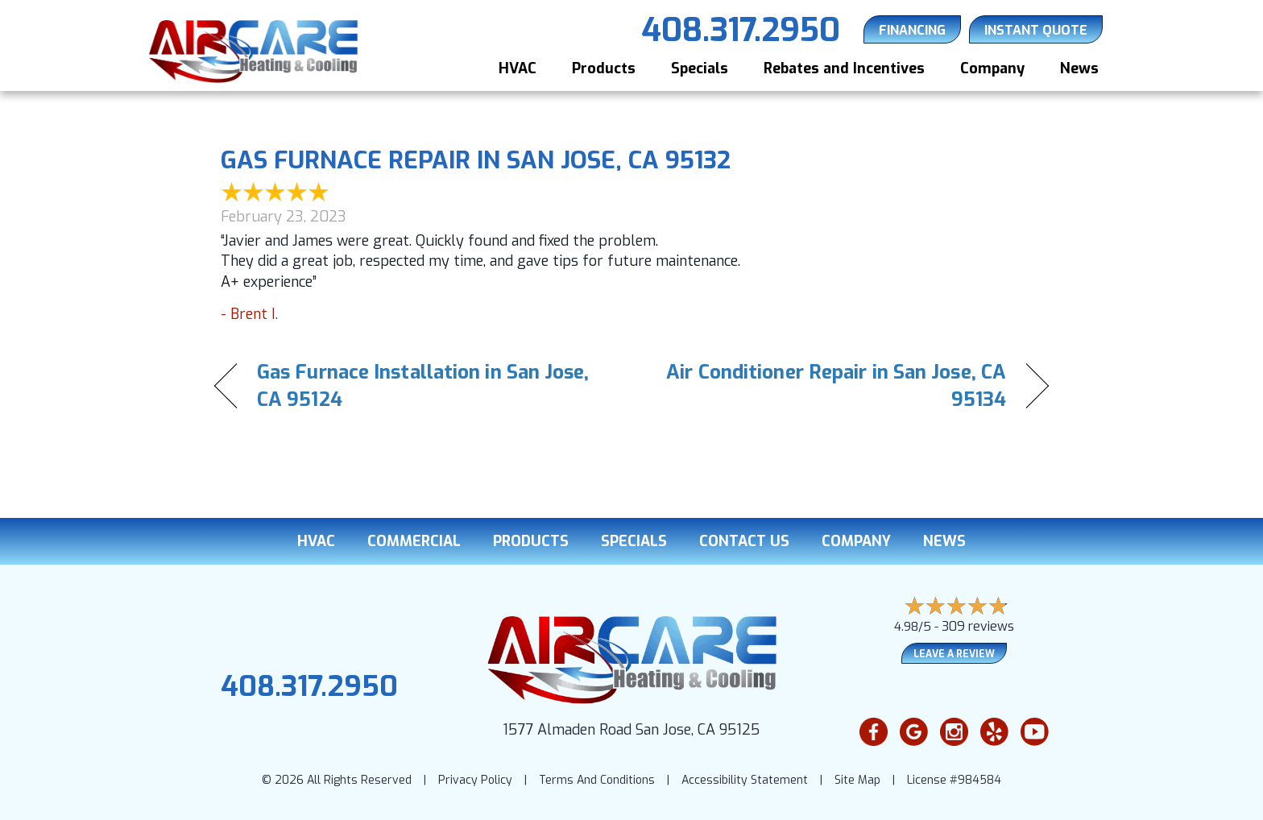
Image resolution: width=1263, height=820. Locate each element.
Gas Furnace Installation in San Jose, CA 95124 (423, 385)
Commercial (414, 541)
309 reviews (978, 626)
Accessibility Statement (744, 780)
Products (604, 68)
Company (992, 68)
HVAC (517, 68)
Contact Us (744, 541)
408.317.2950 (309, 686)
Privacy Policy (475, 780)
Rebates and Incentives (844, 68)
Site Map (857, 780)
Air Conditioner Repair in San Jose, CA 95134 (831, 385)
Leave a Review (954, 654)
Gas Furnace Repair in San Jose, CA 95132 (476, 160)
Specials (699, 68)
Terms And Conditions (597, 780)
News (1079, 68)
